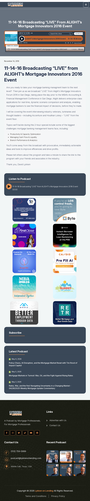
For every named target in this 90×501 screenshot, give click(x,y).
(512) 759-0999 (18, 451)
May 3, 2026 (15, 382)
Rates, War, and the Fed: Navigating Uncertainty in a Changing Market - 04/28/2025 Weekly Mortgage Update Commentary (40, 387)
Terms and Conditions (35, 496)
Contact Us (53, 425)
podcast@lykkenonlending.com (26, 458)
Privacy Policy (58, 496)
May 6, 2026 (15, 359)
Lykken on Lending (44, 491)
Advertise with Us (56, 420)
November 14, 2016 (11, 61)
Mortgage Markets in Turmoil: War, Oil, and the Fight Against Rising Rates (41, 375)
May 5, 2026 (15, 372)
